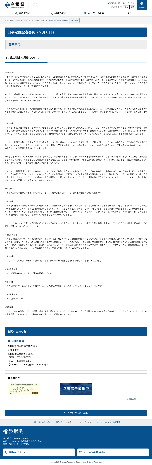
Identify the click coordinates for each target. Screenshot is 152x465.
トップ (7, 20)
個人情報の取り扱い (42, 422)
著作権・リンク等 (63, 422)
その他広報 (43, 20)
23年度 (65, 20)
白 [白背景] (119, 3)
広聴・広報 (34, 20)
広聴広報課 (74, 20)
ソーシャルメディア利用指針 (108, 422)
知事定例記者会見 (55, 20)
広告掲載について (136, 399)
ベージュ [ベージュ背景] (130, 3)
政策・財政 (24, 20)
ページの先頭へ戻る (78, 413)
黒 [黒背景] (124, 3)
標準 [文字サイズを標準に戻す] (132, 7)
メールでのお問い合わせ (95, 452)
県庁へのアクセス (17, 452)
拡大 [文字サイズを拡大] (126, 7)
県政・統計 (15, 20)
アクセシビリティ (83, 422)
